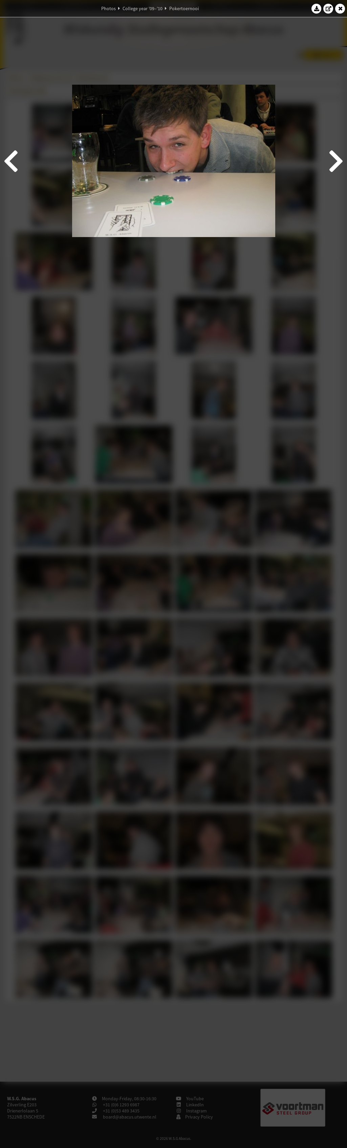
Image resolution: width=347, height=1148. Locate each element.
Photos (108, 8)
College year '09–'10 (142, 8)
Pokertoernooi (184, 8)
